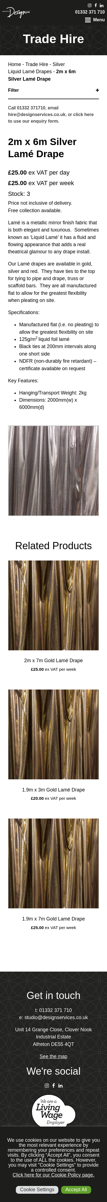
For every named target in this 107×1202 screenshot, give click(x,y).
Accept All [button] (76, 1189)
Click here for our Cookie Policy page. (53, 1174)
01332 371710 (31, 108)
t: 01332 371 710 (53, 1010)
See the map (54, 1056)
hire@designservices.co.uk (37, 114)
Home (14, 64)
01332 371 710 (90, 12)
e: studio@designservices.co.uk (53, 1017)
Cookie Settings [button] (37, 1189)
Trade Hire (36, 64)
